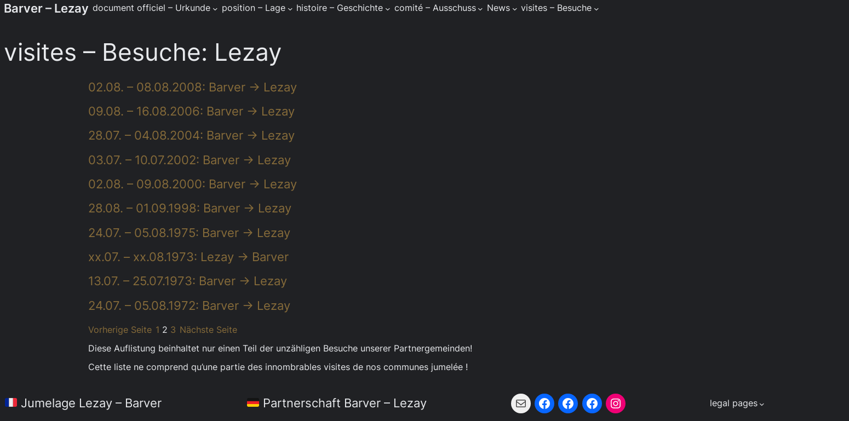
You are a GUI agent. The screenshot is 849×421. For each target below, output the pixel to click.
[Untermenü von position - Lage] (290, 8)
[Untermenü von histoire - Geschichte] (388, 8)
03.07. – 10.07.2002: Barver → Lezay (189, 159)
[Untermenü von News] (515, 8)
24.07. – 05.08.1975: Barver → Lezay (189, 232)
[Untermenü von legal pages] (737, 404)
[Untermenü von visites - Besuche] (596, 8)
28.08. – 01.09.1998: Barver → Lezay (189, 208)
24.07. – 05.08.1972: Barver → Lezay (189, 305)
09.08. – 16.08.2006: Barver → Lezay (191, 111)
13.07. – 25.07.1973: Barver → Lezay (187, 280)
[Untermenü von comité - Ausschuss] (480, 8)
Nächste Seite (208, 330)
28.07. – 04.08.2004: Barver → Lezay (191, 135)
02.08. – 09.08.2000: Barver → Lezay (192, 184)
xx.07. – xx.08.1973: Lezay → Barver (188, 256)
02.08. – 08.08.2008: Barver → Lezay (192, 87)
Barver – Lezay (46, 8)
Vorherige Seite (120, 330)
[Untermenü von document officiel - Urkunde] (215, 8)
